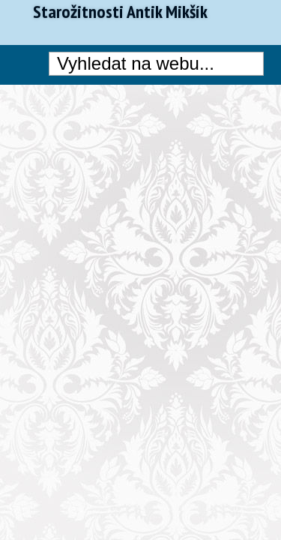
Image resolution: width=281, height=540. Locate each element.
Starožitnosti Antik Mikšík (120, 12)
